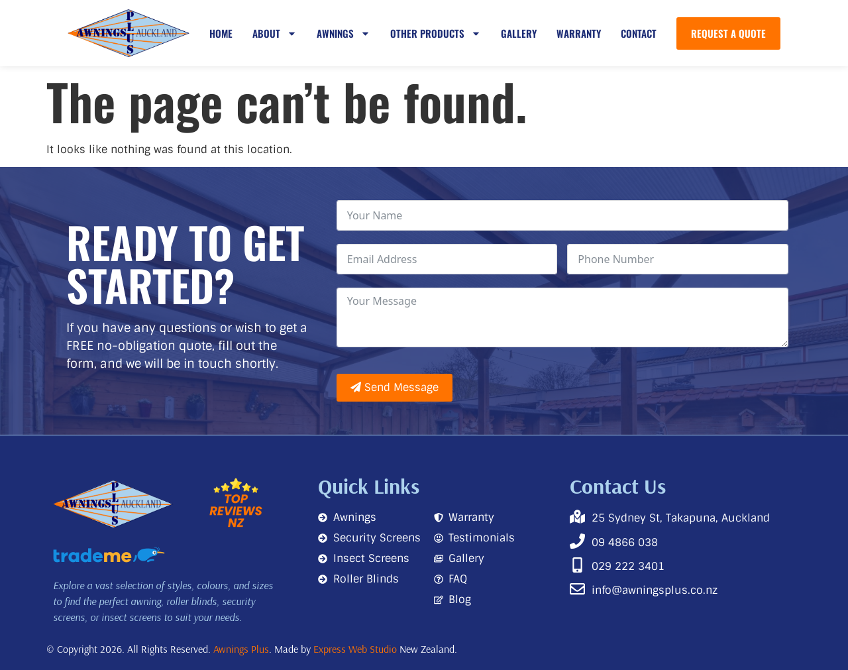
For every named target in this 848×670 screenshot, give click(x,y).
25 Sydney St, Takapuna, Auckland (681, 518)
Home (221, 33)
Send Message (394, 387)
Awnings (343, 33)
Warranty (578, 33)
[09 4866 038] (577, 541)
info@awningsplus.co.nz (654, 590)
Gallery (519, 33)
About (274, 33)
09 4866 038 (625, 542)
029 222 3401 (628, 566)
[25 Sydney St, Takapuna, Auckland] (577, 516)
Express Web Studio (355, 648)
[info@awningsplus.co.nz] (577, 588)
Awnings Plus (241, 648)
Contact (639, 33)
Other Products (435, 33)
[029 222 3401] (577, 565)
